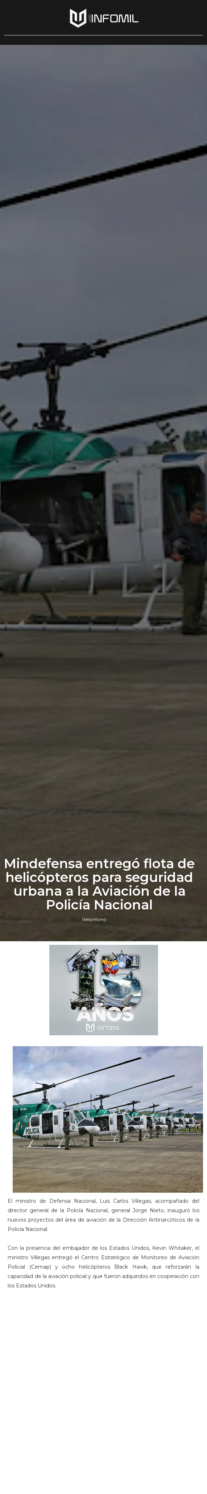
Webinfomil (94, 919)
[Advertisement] (103, 1345)
